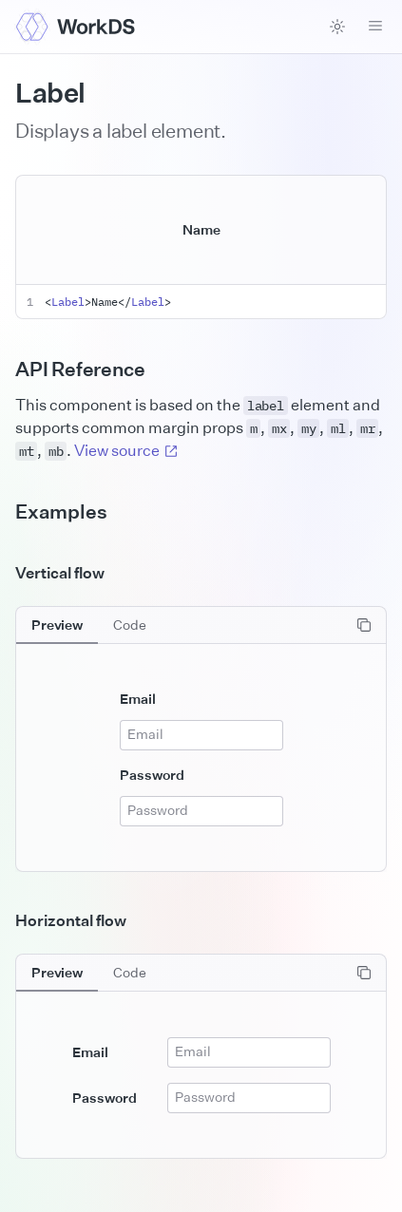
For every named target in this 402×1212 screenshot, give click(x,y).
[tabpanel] (201, 739)
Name (201, 229)
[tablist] (89, 625)
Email (138, 699)
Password (152, 775)
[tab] (57, 625)
